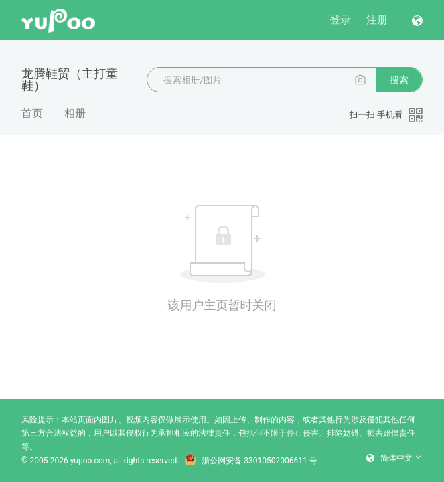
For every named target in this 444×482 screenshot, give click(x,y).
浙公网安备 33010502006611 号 (250, 460)
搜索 (399, 79)
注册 (377, 19)
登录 (340, 19)
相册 (75, 113)
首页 (32, 113)
